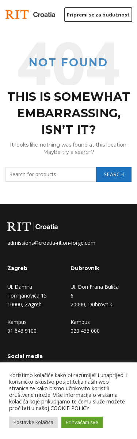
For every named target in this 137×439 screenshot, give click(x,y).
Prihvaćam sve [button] (82, 422)
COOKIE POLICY (70, 408)
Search (114, 174)
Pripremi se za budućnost (98, 14)
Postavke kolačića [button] (33, 422)
